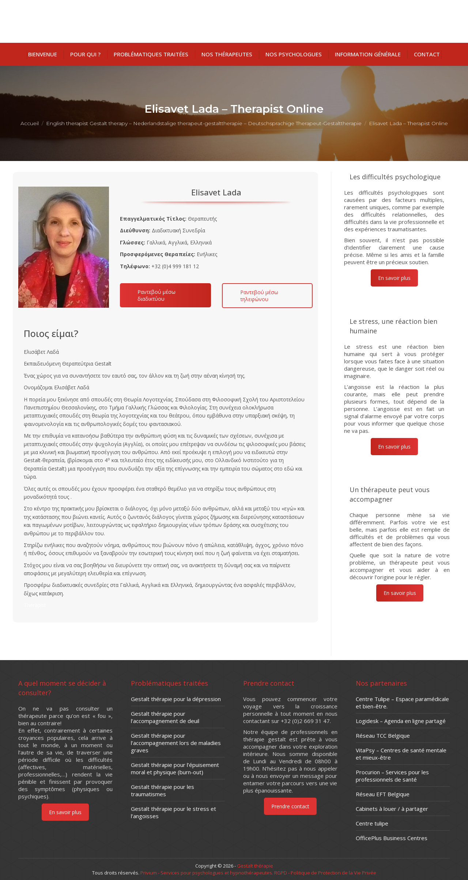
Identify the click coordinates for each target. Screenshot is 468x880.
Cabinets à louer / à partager (392, 808)
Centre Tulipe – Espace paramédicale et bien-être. (402, 702)
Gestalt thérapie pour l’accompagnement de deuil (165, 717)
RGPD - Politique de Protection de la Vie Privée (324, 872)
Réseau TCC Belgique (383, 735)
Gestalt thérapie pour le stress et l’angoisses (173, 812)
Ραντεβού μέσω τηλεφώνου (259, 296)
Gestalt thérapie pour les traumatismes (162, 790)
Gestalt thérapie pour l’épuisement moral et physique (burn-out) (175, 768)
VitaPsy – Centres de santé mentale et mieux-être (401, 753)
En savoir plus (394, 277)
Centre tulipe (372, 823)
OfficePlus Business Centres (391, 838)
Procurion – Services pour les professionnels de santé (392, 775)
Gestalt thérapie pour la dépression (176, 699)
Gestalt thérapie (255, 865)
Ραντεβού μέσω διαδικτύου (156, 295)
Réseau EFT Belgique (383, 794)
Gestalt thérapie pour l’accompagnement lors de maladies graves (176, 743)
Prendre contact (290, 806)
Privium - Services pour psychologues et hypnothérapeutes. (206, 872)
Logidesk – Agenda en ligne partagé (401, 720)
